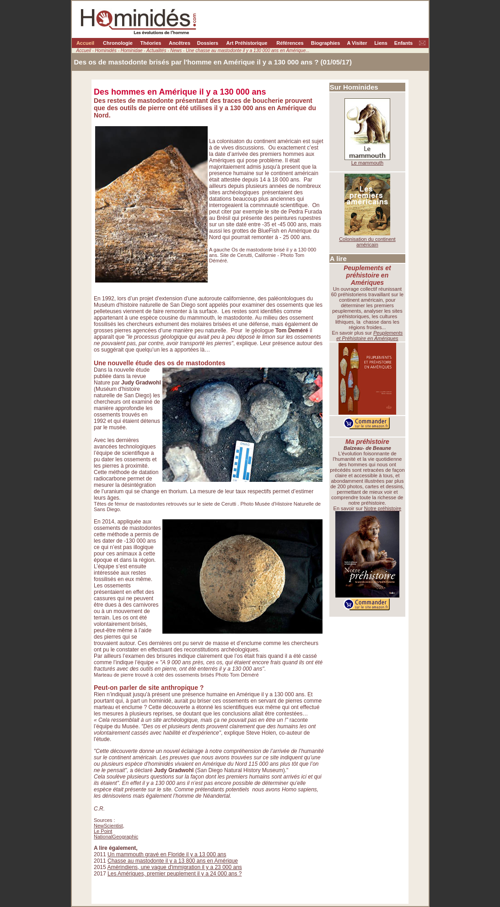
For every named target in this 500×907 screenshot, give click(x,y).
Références (289, 43)
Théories (150, 43)
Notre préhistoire (382, 508)
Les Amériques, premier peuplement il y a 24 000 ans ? (175, 873)
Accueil (85, 43)
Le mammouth (367, 162)
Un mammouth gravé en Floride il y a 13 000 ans (167, 854)
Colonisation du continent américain (367, 241)
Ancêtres (179, 43)
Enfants (403, 43)
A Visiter (357, 43)
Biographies (325, 43)
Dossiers (207, 43)
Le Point (103, 831)
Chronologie (118, 43)
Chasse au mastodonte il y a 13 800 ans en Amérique (173, 861)
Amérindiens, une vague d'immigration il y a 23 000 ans (174, 867)
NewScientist (108, 825)
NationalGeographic (116, 836)
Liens (380, 43)
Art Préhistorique (247, 43)
